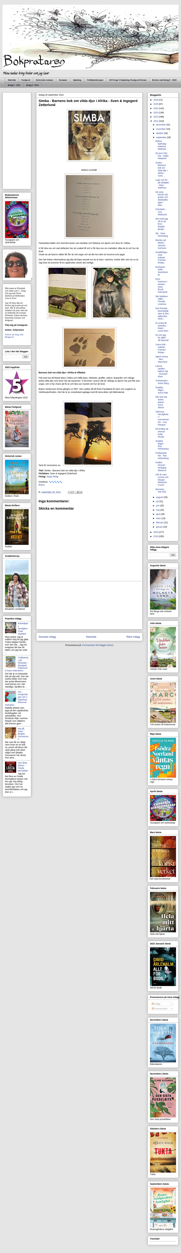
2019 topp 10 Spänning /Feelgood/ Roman (127, 80)
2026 (156, 100)
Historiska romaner (44, 80)
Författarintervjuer (95, 80)
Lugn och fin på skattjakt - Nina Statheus (162, 184)
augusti (160, 497)
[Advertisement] (89, 605)
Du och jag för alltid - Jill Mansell (161, 338)
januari (159, 527)
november (161, 129)
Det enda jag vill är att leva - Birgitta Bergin (161, 223)
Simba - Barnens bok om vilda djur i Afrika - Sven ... (161, 169)
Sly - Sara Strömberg (161, 234)
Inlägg (156, 1004)
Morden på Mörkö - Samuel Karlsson (160, 244)
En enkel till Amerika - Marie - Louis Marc (161, 327)
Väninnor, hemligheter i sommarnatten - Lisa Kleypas (162, 418)
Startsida (12, 80)
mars (158, 518)
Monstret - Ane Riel (160, 490)
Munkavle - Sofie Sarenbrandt (161, 271)
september (161, 137)
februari (160, 522)
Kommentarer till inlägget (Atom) (98, 645)
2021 (156, 121)
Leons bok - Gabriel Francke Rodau (161, 348)
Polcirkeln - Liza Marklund (161, 212)
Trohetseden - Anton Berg (162, 381)
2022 (156, 116)
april (158, 514)
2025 (156, 104)
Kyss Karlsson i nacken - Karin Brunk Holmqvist (161, 285)
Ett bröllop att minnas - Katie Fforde (161, 433)
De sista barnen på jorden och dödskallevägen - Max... (161, 198)
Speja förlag (52, 476)
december (161, 124)
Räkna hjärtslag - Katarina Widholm (161, 145)
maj (158, 510)
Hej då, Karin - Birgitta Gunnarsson (23, 733)
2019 (156, 536)
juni (158, 505)
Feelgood (25, 80)
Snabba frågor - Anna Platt (161, 390)
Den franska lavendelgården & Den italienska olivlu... (162, 313)
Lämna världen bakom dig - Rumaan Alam (161, 371)
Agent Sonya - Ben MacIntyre (161, 359)
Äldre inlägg (133, 636)
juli (157, 501)
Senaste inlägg (47, 636)
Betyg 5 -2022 (32, 85)
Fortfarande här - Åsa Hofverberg (162, 455)
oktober (160, 133)
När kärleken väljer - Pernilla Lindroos (161, 300)
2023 (156, 112)
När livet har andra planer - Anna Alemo (161, 402)
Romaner (63, 80)
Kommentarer (160, 1008)
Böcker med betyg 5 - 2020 (164, 80)
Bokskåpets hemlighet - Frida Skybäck (23, 628)
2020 (156, 532)
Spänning (77, 80)
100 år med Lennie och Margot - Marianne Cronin (162, 479)
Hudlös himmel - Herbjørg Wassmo (160, 466)
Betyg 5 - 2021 (14, 85)
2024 (156, 108)
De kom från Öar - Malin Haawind (162, 156)
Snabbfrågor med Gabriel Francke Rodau (161, 257)
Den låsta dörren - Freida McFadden (23, 767)
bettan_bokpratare (14, 330)
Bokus (42, 485)
